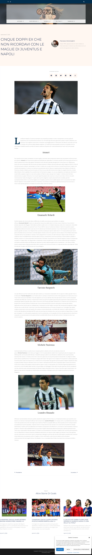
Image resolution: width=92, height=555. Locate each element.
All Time (59, 21)
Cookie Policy (70, 552)
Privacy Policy (76, 552)
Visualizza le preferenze (81, 549)
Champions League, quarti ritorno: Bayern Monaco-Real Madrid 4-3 (13, 520)
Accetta (60, 549)
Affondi (20, 21)
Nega (68, 549)
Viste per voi (33, 21)
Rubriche (71, 21)
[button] (89, 537)
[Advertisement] (46, 127)
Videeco (48, 552)
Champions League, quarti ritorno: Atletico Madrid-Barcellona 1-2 (45, 520)
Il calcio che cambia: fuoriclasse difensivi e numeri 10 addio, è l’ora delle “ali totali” (76, 521)
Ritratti (47, 21)
